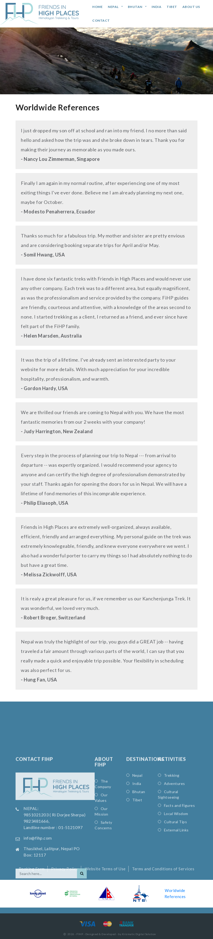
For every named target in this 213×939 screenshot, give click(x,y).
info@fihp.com (37, 899)
